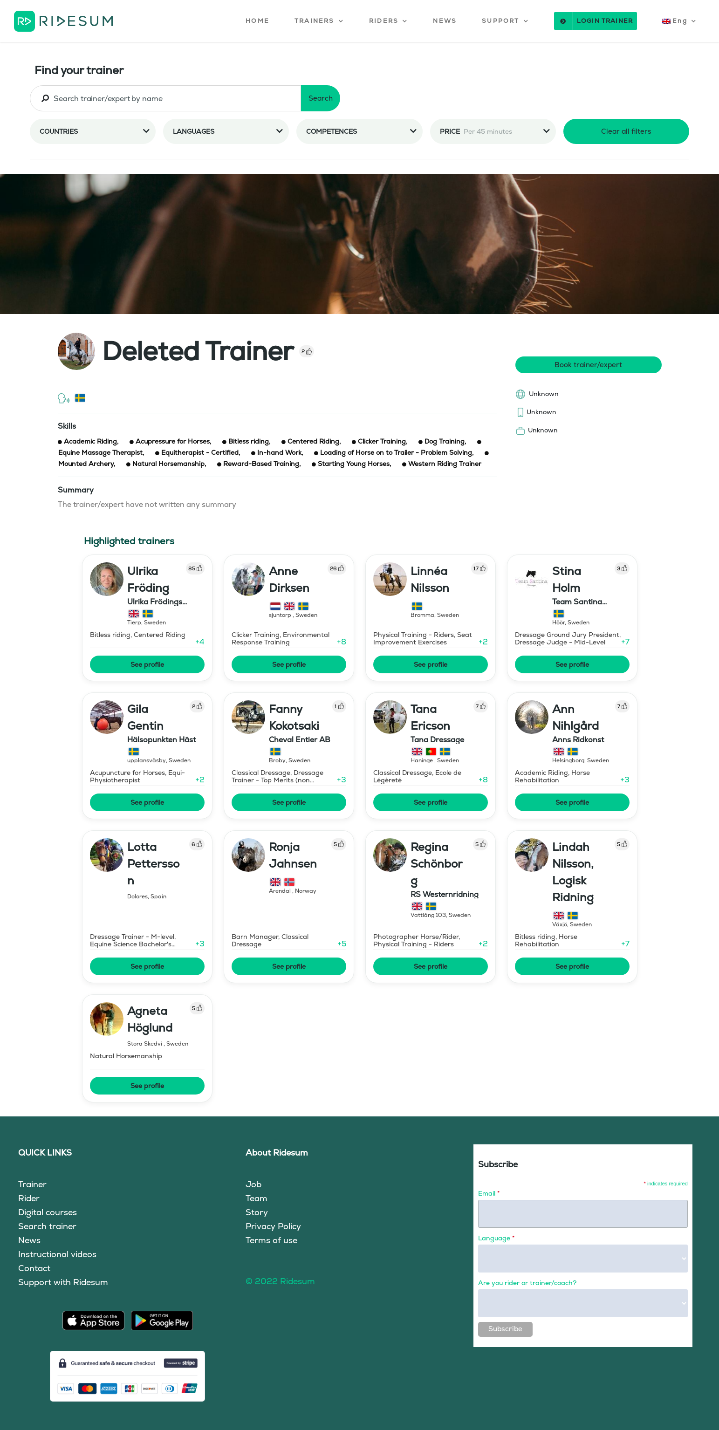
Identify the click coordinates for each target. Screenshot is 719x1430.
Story (257, 1212)
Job (253, 1184)
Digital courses (47, 1212)
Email (489, 1193)
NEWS (445, 21)
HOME (257, 21)
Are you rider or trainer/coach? (527, 1283)
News (29, 1240)
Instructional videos (57, 1254)
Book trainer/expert (588, 364)
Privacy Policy (273, 1226)
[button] (319, 21)
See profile (147, 664)
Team (256, 1198)
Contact (34, 1268)
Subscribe (505, 1328)
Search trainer (47, 1226)
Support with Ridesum (63, 1282)
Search (320, 98)
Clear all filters (626, 131)
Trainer (32, 1184)
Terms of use (271, 1240)
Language (496, 1238)
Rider (29, 1198)
